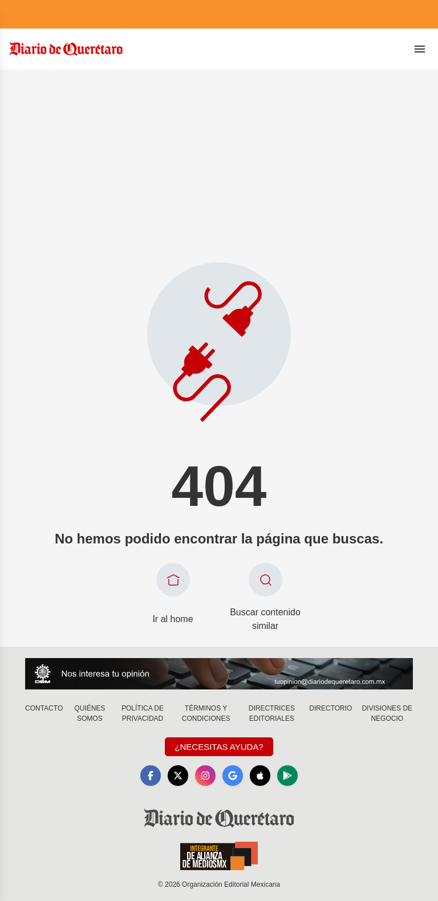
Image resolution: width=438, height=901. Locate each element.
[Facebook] (150, 775)
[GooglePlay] (287, 775)
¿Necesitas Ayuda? (219, 747)
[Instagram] (205, 775)
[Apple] (260, 775)
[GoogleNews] (232, 775)
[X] (178, 775)
